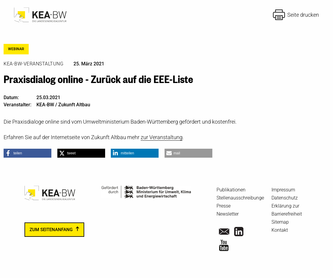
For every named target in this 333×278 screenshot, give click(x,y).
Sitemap (280, 222)
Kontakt (279, 230)
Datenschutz (284, 198)
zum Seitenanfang (51, 229)
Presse (224, 206)
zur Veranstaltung (161, 137)
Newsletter (228, 214)
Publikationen (231, 190)
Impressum (283, 190)
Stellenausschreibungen (242, 198)
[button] (27, 153)
